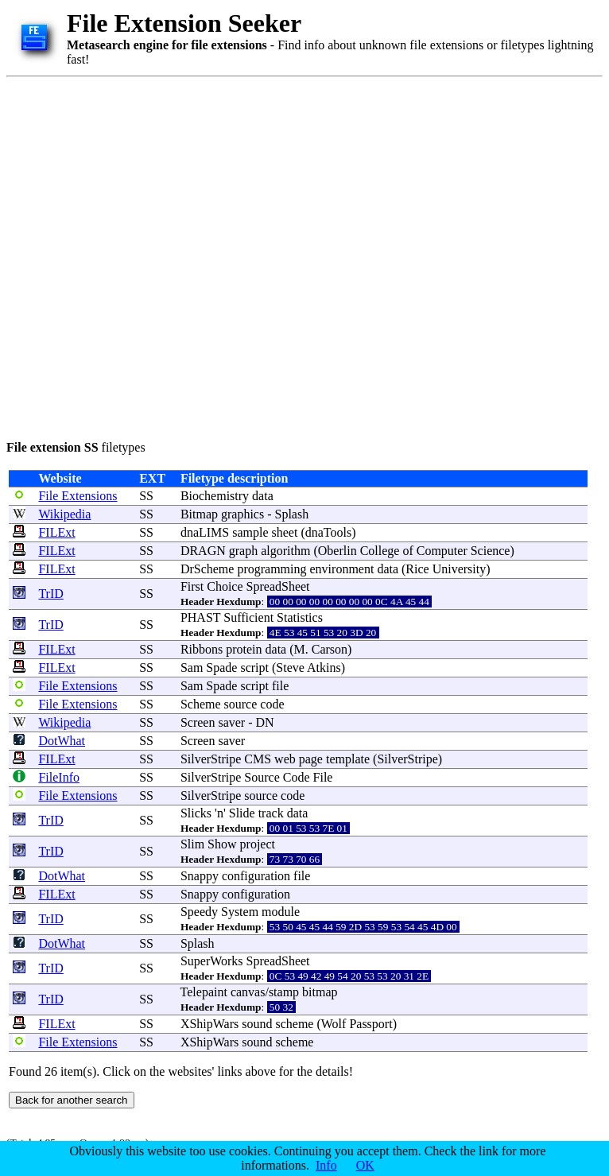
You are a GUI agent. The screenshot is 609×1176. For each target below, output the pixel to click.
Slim (192, 844)
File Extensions (77, 496)
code (272, 704)
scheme (294, 1023)
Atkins (324, 667)
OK (365, 1165)
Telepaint (203, 992)
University (460, 569)
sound (257, 1023)
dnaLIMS (204, 532)
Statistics (300, 617)
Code (296, 777)
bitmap (319, 992)
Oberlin (337, 550)
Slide (242, 813)
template (348, 759)
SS (146, 496)
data (262, 496)
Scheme (200, 704)
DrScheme (207, 569)
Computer (442, 550)
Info (326, 1165)
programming (271, 569)
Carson (329, 649)
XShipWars (209, 1023)
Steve (290, 667)
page (311, 759)
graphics (242, 514)
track (271, 813)
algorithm (285, 550)
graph (243, 550)
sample (250, 532)
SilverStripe (210, 759)
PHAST (200, 617)
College (380, 550)
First (192, 586)
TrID (50, 593)
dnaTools (328, 532)
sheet (285, 532)
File (323, 777)
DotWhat (61, 740)
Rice (417, 569)
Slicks (195, 813)
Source (261, 777)
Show (222, 844)
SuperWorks (211, 961)
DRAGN (203, 550)
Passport (370, 1023)
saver (231, 722)
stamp (284, 992)
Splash (292, 514)
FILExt (56, 532)
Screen (197, 722)
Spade (221, 667)
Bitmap (199, 514)
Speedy (199, 911)
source (241, 704)
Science (490, 550)
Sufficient (248, 617)
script (254, 667)
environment (342, 569)
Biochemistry (214, 496)
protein (244, 649)
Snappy (199, 876)
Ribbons (201, 649)
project (257, 844)
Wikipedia (64, 514)
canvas (248, 992)
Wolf (334, 1023)
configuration (256, 876)
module (281, 911)
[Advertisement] (172, 255)
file (280, 686)
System (239, 911)
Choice (224, 586)
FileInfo (59, 777)
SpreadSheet (278, 586)
